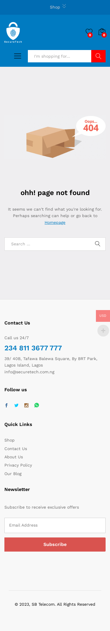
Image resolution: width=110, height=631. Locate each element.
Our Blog (12, 473)
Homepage (55, 222)
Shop (55, 7)
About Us (13, 456)
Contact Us (15, 448)
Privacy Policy (18, 465)
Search (98, 56)
